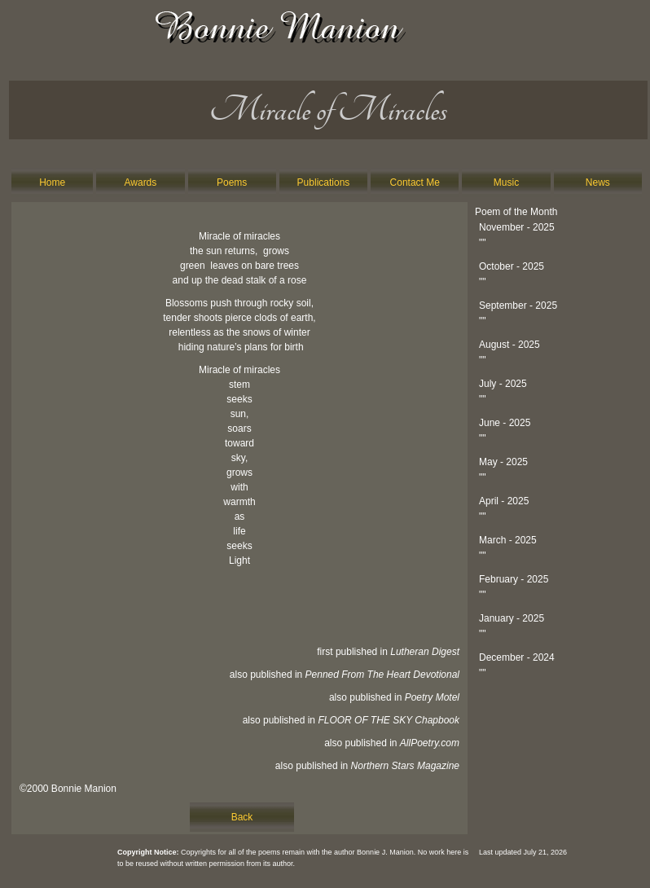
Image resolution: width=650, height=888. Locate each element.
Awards (141, 182)
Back (242, 817)
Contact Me (415, 182)
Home (52, 182)
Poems (232, 182)
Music (506, 182)
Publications (323, 182)
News (598, 182)
